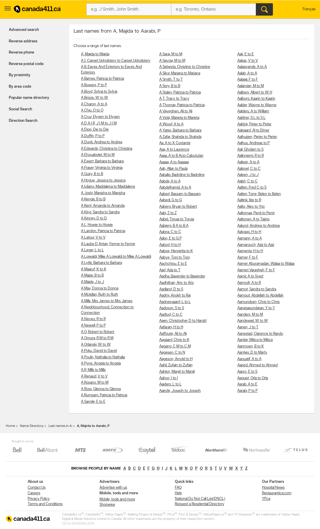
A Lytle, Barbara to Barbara (101, 263)
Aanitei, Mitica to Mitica (255, 340)
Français (309, 9)
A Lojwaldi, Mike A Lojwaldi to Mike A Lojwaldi (116, 257)
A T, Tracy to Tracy (174, 99)
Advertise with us (113, 488)
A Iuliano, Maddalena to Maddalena (108, 187)
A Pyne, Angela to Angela (101, 363)
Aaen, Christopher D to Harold (182, 321)
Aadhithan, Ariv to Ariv (176, 283)
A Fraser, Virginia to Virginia (101, 168)
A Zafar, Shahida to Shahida (180, 137)
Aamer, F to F (247, 257)
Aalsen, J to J (247, 175)
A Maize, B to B (92, 275)
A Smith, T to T (171, 79)
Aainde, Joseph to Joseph (180, 391)
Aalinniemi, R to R (250, 156)
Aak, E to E (245, 54)
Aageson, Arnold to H (176, 359)
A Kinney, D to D (94, 218)
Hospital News (273, 488)
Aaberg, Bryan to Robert (178, 207)
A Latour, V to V (93, 237)
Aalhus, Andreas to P (253, 143)
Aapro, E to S (247, 372)
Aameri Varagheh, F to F (256, 270)
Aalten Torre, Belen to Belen (259, 194)
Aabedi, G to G (170, 200)
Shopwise (107, 505)
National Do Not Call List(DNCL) (200, 499)
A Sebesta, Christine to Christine (184, 67)
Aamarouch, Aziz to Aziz (255, 245)
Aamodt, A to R (249, 283)
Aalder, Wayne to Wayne (256, 105)
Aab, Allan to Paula (173, 169)
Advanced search (24, 30)
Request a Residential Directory (199, 504)
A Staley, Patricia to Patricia (180, 92)
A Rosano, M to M (94, 383)
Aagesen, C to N (172, 353)
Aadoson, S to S (171, 308)
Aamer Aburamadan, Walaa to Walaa (265, 264)
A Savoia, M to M (172, 61)
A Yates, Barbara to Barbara (180, 130)
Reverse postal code (26, 64)
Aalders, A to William (253, 111)
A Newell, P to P (93, 325)
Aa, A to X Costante (174, 143)
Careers (34, 493)
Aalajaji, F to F (247, 79)
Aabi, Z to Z (168, 213)
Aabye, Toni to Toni (174, 257)
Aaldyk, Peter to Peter (254, 124)
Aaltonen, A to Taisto (253, 219)
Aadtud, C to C (171, 315)
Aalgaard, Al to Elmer (253, 130)
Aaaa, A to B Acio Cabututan (181, 156)
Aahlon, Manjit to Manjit (177, 372)
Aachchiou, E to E (173, 264)
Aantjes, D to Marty (252, 353)
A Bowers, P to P (94, 85)
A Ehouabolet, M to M (98, 155)
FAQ (178, 488)
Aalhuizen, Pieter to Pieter (257, 137)
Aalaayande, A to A (252, 67)
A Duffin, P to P (93, 136)
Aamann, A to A (249, 238)
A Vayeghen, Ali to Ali (175, 111)
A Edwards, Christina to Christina (106, 149)
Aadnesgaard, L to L (175, 302)
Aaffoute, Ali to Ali (173, 334)
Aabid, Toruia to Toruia (176, 219)
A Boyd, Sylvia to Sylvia (99, 92)
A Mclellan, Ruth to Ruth (99, 295)
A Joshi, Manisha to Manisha (103, 193)
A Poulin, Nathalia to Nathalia (103, 357)
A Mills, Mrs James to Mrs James (106, 301)
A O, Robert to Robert (97, 332)
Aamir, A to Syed (250, 276)
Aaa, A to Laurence (174, 150)
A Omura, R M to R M (97, 338)
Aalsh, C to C (247, 181)
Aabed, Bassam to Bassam (180, 194)
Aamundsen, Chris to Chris (258, 302)
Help (178, 493)
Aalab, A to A (247, 73)
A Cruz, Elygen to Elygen (100, 117)
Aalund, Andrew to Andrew (258, 226)
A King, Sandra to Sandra (100, 212)
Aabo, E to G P (170, 238)
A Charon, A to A (94, 104)
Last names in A (60, 426)
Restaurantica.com (276, 493)
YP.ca (266, 499)
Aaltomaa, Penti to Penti (255, 213)
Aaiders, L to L (170, 384)
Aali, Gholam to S (250, 150)
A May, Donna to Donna (99, 288)
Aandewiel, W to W (252, 321)
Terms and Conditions (45, 504)
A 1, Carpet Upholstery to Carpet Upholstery (115, 61)
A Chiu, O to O (92, 110)
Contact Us (37, 488)
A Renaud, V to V (94, 376)
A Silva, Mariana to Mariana (179, 73)
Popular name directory (29, 98)
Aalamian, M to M (250, 86)
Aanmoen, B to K (250, 346)
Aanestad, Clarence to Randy (260, 334)
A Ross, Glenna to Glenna (101, 389)
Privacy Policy (39, 499)
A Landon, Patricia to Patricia (103, 231)
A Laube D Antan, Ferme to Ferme (108, 244)
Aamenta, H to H (250, 251)
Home (10, 426)
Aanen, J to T (247, 327)
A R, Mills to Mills (93, 370)
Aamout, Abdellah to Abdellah (260, 295)
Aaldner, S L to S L (251, 118)
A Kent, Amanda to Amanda (103, 206)
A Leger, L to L (92, 250)
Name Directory (32, 426)
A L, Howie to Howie (97, 225)
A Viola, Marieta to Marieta (179, 118)
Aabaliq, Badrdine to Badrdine (182, 175)
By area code (20, 87)
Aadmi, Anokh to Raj (174, 295)
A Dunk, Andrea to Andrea (101, 142)
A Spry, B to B (169, 86)
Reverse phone (21, 52)
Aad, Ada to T (169, 270)
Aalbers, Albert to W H (254, 92)
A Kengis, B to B (93, 199)
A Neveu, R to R (93, 319)
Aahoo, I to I (168, 378)
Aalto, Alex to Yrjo (251, 207)
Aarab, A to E (247, 384)
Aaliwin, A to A (248, 162)
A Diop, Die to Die (95, 130)
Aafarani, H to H (171, 327)
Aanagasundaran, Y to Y (256, 308)
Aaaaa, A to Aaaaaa (174, 162)
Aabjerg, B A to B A (173, 226)
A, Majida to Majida (95, 54)
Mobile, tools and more (117, 499)
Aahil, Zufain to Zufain (176, 365)
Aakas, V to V (247, 61)
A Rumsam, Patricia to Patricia (104, 395)
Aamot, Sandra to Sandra (256, 289)
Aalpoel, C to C (249, 169)
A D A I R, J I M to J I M (99, 123)
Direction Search (23, 121)
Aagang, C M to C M (175, 346)
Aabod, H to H (170, 245)
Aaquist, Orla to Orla (252, 378)
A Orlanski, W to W (96, 345)
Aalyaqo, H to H (249, 232)
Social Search (20, 109)
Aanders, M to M (250, 315)
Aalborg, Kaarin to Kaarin (256, 99)
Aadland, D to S (171, 289)
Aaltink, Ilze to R (249, 200)
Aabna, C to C (170, 232)
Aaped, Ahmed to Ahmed (257, 365)
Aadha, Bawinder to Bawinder (182, 276)
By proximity (19, 75)
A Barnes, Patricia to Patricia (102, 79)
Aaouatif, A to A (249, 359)
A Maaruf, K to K (93, 269)
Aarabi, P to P (247, 391)
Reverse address (23, 41)
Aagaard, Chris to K (174, 340)
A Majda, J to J (92, 282)
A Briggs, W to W (94, 98)
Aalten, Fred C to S (251, 187)
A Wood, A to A (171, 124)
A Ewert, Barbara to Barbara (102, 161)
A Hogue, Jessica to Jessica (103, 180)
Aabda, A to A (169, 181)
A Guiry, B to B (92, 174)
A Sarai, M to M (170, 54)
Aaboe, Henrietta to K (176, 251)
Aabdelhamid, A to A (175, 187)
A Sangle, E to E (93, 402)
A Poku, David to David (99, 351)
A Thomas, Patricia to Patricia (182, 105)
